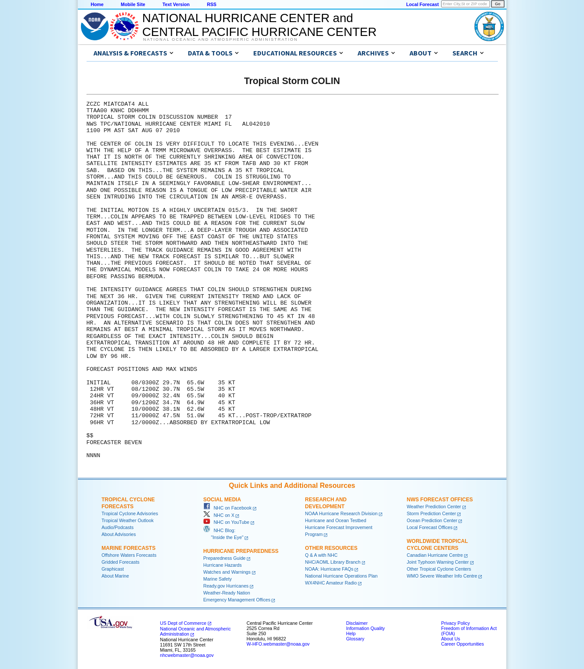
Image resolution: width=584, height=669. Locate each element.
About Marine (115, 575)
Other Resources (331, 548)
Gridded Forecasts (121, 562)
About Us (450, 638)
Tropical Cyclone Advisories (130, 513)
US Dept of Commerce (183, 623)
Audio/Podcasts (118, 527)
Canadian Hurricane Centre (435, 555)
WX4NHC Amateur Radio (331, 582)
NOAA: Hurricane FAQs (329, 569)
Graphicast (113, 569)
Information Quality (365, 628)
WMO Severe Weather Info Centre (442, 575)
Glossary (355, 638)
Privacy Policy (455, 623)
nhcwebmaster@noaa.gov (187, 655)
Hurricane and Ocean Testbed (335, 520)
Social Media (222, 500)
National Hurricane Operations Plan (341, 575)
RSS (211, 4)
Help (351, 633)
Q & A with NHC (321, 555)
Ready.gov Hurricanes (226, 585)
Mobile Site (133, 4)
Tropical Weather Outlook (128, 520)
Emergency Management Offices (237, 599)
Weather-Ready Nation (226, 592)
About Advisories (119, 534)
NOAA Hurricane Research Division (341, 513)
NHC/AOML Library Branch (333, 562)
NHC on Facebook (227, 507)
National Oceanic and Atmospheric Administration (220, 39)
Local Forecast (422, 4)
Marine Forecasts (129, 548)
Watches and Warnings (227, 572)
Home (97, 4)
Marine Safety (217, 578)
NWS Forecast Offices (440, 500)
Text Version (176, 4)
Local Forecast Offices (430, 527)
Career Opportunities (462, 643)
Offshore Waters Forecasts (129, 555)
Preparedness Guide (224, 558)
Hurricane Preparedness (241, 551)
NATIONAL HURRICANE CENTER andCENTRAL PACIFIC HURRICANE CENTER (259, 25)
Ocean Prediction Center (432, 520)
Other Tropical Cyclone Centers (439, 569)
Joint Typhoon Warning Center (438, 562)
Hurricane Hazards (222, 565)
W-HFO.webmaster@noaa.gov (278, 643)
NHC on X (219, 515)
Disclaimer (357, 623)
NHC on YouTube (226, 522)
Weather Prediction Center (434, 506)
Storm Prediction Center (431, 513)
